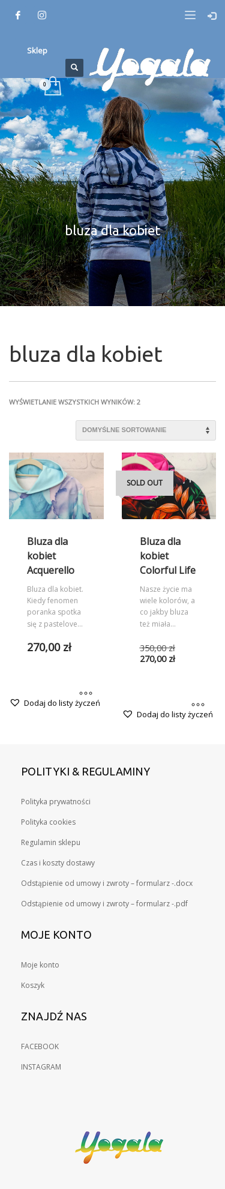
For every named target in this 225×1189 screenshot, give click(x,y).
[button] (54, 702)
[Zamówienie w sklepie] (146, 430)
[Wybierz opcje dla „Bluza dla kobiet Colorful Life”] (198, 706)
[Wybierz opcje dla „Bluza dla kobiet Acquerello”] (86, 694)
